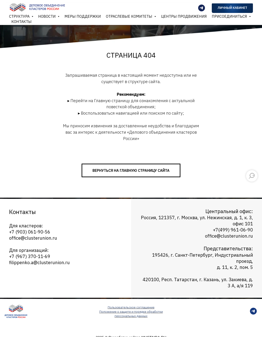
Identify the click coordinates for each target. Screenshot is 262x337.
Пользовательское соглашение (131, 307)
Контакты (21, 21)
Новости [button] (47, 16)
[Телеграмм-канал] (201, 8)
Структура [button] (19, 16)
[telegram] (253, 313)
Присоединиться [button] (230, 16)
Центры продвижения (184, 16)
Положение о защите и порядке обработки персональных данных (131, 314)
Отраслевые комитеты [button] (129, 16)
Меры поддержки (83, 16)
